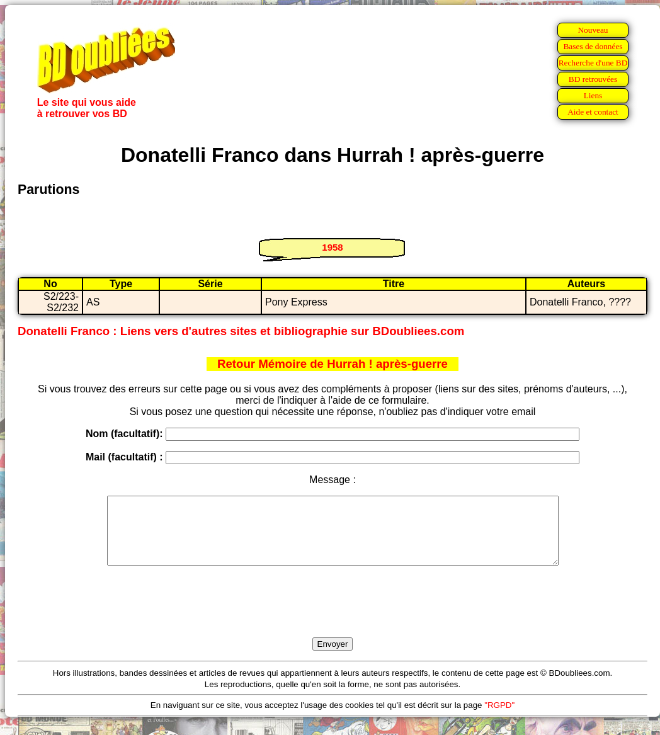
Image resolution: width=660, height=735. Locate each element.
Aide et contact (592, 112)
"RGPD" (499, 718)
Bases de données (592, 46)
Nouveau (593, 30)
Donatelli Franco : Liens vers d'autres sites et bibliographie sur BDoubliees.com (241, 331)
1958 (332, 247)
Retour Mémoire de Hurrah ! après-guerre (332, 363)
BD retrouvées (593, 79)
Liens (593, 95)
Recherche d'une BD (593, 62)
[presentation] (332, 616)
